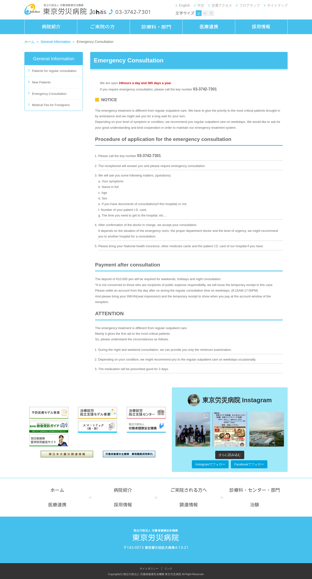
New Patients (41, 82)
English (184, 5)
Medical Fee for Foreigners (51, 105)
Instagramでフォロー (210, 464)
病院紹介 (50, 27)
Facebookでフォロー (249, 464)
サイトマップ (277, 5)
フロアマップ (249, 5)
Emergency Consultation (49, 94)
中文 (200, 5)
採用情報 (261, 27)
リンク (168, 568)
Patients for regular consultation (54, 71)
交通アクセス (222, 5)
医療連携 (208, 27)
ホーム (29, 42)
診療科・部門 (156, 27)
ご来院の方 (103, 27)
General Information (56, 42)
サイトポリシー (149, 568)
